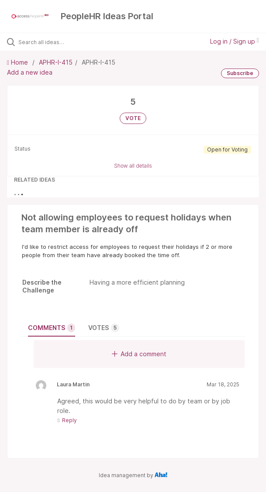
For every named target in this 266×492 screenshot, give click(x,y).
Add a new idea (29, 72)
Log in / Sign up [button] (234, 41)
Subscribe (240, 73)
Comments (51, 327)
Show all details (133, 165)
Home (18, 62)
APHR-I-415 (56, 62)
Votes (103, 327)
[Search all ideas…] (68, 42)
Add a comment (139, 354)
